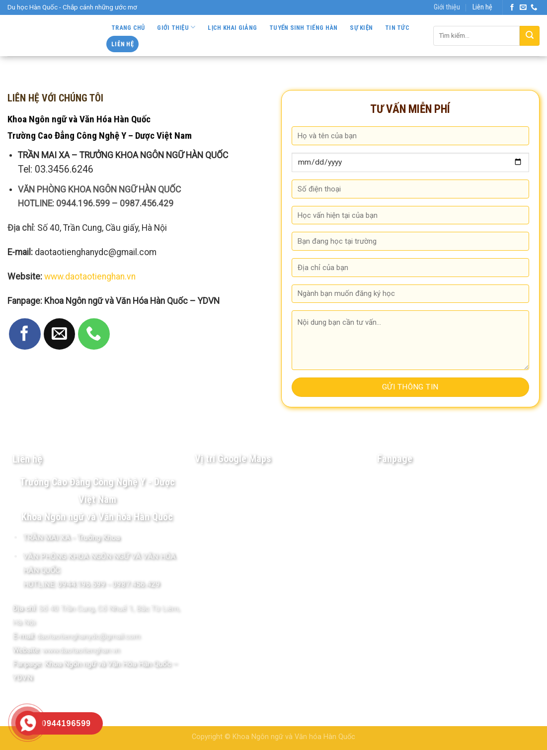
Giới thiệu (447, 7)
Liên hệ (482, 7)
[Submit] (530, 36)
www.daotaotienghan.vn (90, 276)
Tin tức (397, 27)
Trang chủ (128, 27)
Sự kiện (361, 27)
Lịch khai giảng (232, 27)
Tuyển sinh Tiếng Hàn (303, 27)
